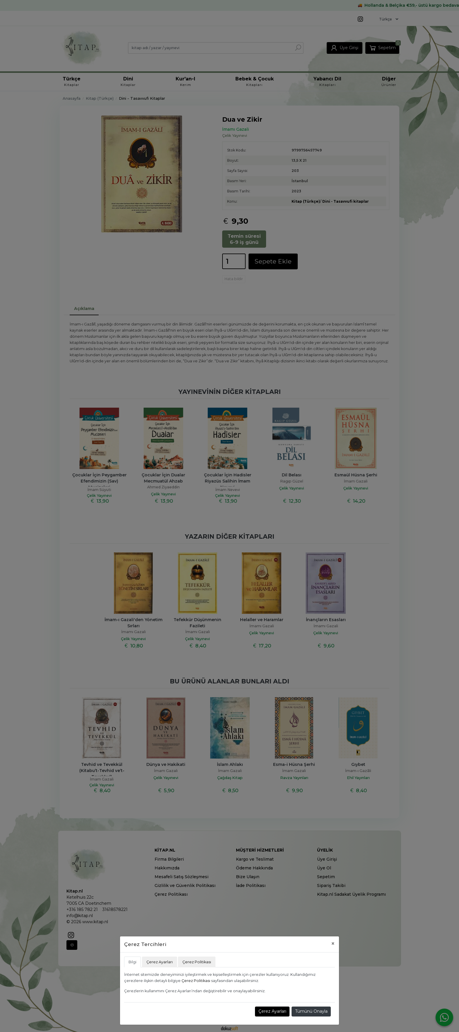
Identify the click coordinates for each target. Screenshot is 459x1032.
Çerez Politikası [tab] (196, 962)
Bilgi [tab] (132, 962)
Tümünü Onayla (311, 1011)
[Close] (333, 943)
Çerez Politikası (195, 980)
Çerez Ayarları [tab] (159, 962)
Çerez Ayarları (272, 1011)
